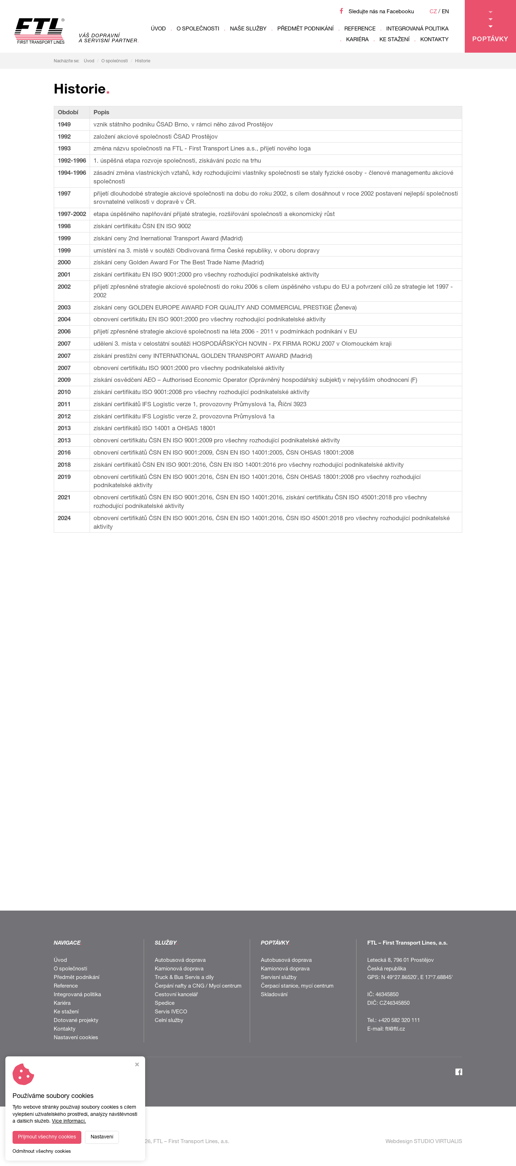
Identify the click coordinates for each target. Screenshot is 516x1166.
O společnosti (198, 29)
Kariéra (357, 40)
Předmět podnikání (305, 29)
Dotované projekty (76, 1020)
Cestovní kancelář (176, 995)
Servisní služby (279, 977)
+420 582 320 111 (399, 1020)
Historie (142, 61)
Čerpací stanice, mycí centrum (297, 986)
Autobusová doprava (180, 960)
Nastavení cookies (76, 1038)
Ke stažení (394, 40)
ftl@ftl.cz (395, 1029)
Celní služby (169, 1020)
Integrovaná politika (417, 29)
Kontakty (434, 40)
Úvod (158, 29)
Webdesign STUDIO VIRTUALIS (424, 1142)
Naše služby (248, 29)
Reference (360, 29)
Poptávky (490, 27)
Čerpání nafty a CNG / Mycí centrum (198, 986)
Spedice (165, 1003)
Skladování (274, 995)
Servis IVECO (171, 1012)
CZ (433, 12)
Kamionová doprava (179, 969)
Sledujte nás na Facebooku (381, 12)
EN (445, 12)
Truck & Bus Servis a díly (184, 977)
